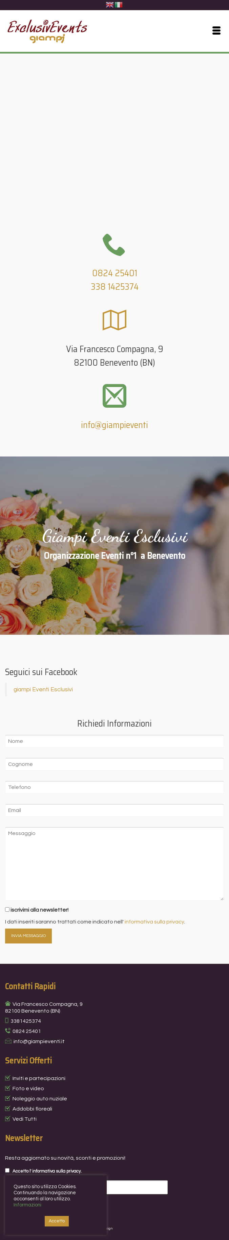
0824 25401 (114, 273)
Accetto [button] (57, 1221)
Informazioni (27, 1204)
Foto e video (28, 1088)
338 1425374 (115, 286)
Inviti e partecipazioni (39, 1078)
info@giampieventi (114, 425)
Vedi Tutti (25, 1119)
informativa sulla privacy (154, 921)
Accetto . (43, 1171)
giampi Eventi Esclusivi (43, 690)
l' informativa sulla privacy (55, 1171)
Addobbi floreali (32, 1109)
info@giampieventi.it (39, 1041)
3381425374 (26, 1021)
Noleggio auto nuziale (40, 1098)
